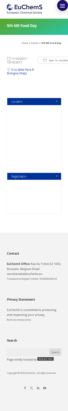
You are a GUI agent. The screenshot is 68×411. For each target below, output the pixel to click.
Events (34, 43)
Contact (13, 253)
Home (25, 43)
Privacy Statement (21, 299)
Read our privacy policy (19, 319)
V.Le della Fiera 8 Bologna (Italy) (20, 71)
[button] (62, 5)
